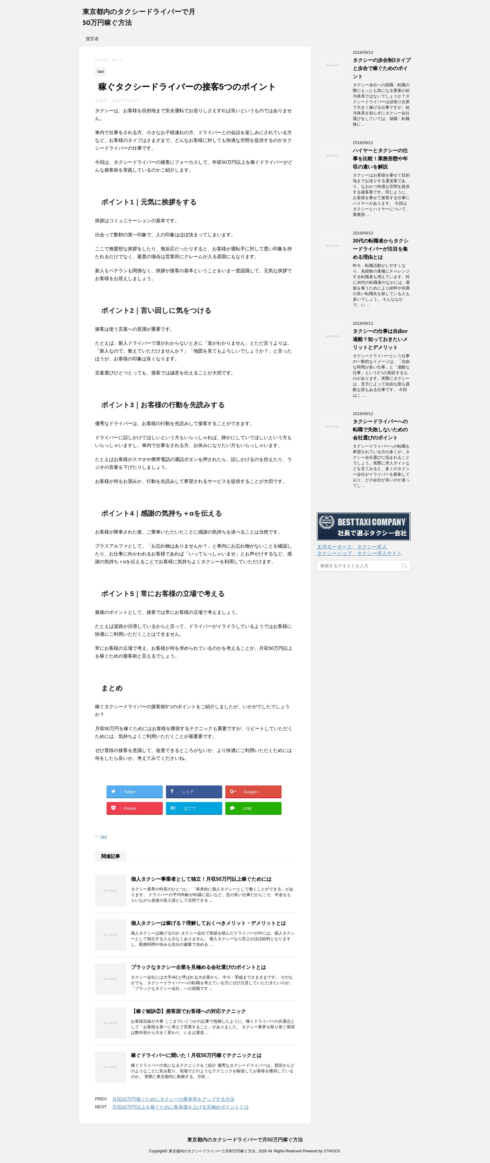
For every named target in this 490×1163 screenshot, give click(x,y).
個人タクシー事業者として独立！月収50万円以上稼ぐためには (201, 879)
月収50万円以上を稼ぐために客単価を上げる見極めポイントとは (180, 1107)
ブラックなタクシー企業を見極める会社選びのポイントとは (198, 967)
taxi (104, 836)
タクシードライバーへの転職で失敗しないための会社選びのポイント (380, 429)
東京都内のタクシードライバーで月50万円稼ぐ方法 (245, 1139)
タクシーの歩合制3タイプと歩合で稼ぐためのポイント (382, 68)
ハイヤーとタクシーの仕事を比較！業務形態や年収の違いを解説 (380, 158)
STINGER (331, 1151)
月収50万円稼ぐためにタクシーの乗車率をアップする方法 (173, 1099)
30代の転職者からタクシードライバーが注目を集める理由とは (380, 249)
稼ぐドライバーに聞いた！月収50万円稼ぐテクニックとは (196, 1055)
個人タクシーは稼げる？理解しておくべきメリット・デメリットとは (208, 923)
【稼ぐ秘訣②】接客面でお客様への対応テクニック (188, 1011)
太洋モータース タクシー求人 (352, 546)
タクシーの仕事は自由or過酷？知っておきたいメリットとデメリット (380, 339)
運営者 (92, 38)
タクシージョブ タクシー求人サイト (359, 553)
